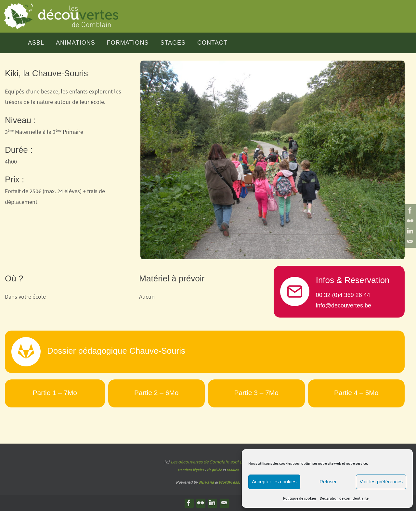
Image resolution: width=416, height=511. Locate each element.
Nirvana (206, 482)
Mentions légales (191, 470)
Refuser (328, 481)
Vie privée (214, 470)
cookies (233, 470)
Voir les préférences (381, 481)
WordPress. (229, 482)
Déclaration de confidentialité (344, 498)
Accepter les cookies (274, 481)
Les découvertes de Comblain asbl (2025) (211, 462)
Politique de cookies (300, 498)
